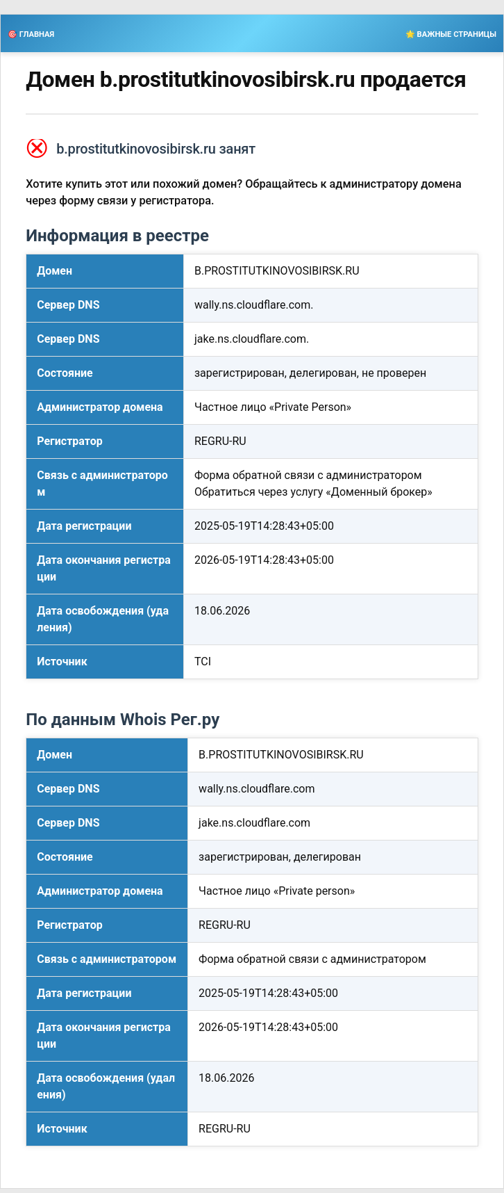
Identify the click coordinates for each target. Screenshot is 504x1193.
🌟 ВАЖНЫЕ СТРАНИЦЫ (450, 34)
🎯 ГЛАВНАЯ (31, 34)
